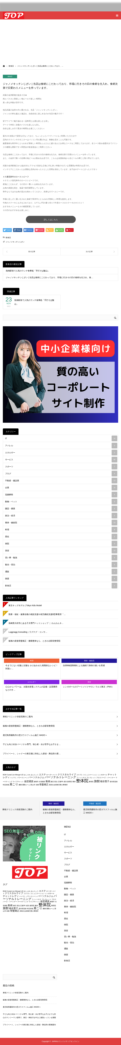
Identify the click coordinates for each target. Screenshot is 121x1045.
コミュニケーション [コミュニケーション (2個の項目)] (90, 775)
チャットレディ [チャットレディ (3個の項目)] (11, 896)
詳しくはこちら (51, 219)
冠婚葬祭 (61, 494)
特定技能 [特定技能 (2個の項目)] (6, 785)
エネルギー (61, 452)
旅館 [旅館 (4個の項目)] (97, 781)
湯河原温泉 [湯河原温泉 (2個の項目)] (114, 781)
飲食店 (10, 76)
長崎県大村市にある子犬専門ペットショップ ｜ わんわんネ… (36, 623)
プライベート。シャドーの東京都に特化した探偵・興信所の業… (32, 753)
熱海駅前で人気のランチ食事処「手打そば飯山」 (28, 271)
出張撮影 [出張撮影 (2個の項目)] (42, 781)
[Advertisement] (60, 41)
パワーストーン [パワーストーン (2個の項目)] (22, 777)
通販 (61, 571)
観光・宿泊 (61, 564)
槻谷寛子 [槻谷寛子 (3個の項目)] (104, 781)
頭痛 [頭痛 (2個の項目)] (37, 785)
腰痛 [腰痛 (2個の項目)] (20, 785)
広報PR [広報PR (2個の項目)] (60, 781)
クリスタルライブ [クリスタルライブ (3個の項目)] (67, 774)
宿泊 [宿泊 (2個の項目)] (55, 781)
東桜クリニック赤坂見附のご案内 (18, 716)
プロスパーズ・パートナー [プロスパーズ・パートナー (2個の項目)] (105, 777)
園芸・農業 (61, 508)
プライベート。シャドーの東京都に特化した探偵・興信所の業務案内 (29, 1025)
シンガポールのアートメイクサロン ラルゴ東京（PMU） (88, 687)
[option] (20, 808)
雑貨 (61, 578)
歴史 (61, 536)
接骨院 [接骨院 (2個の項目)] (69, 781)
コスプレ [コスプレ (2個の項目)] (79, 775)
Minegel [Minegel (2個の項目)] (17, 775)
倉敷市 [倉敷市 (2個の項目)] (36, 781)
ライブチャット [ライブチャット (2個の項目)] (18, 781)
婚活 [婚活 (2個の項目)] (52, 781)
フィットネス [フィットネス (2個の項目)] (81, 777)
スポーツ (61, 466)
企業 (61, 487)
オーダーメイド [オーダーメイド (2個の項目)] (51, 775)
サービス (61, 459)
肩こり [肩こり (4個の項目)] (14, 784)
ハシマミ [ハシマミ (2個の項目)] (13, 777)
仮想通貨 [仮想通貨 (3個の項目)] (28, 781)
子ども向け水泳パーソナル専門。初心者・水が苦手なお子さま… (32, 744)
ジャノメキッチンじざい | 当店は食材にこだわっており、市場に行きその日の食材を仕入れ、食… (49, 277)
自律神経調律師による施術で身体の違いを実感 (84, 665)
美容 (61, 550)
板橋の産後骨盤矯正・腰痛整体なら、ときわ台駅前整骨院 (34, 641)
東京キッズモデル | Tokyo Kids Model (25, 605)
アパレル (61, 445)
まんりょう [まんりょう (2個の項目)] (34, 775)
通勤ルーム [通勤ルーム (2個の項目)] (26, 785)
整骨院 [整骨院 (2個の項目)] (91, 781)
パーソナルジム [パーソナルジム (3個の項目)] (36, 777)
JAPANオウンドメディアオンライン (65, 1041)
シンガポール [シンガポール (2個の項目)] (102, 775)
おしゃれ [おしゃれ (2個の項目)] (27, 775)
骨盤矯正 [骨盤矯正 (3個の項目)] (43, 784)
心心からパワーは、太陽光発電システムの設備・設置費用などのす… (31, 688)
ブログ (61, 473)
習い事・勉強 (61, 557)
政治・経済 (61, 515)
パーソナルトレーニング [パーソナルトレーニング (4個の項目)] (60, 777)
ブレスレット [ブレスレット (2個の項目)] (91, 777)
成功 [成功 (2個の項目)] (65, 781)
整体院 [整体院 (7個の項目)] (82, 780)
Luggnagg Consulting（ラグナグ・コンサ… (28, 632)
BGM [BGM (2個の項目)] (4, 775)
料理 (61, 529)
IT (61, 438)
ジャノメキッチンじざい (15, 242)
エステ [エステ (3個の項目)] (42, 774)
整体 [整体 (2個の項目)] (74, 781)
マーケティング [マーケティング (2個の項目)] (22, 901)
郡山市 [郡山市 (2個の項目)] (32, 785)
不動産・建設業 (61, 480)
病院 (61, 543)
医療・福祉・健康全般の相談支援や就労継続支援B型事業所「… (37, 614)
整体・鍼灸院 (61, 522)
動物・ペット (61, 501)
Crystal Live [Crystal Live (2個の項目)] (11, 775)
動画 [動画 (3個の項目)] (48, 781)
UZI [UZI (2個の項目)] (22, 775)
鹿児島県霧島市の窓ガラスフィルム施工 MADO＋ (25, 735)
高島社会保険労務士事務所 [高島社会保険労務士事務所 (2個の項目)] (58, 785)
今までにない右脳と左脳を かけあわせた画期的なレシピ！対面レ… (31, 667)
